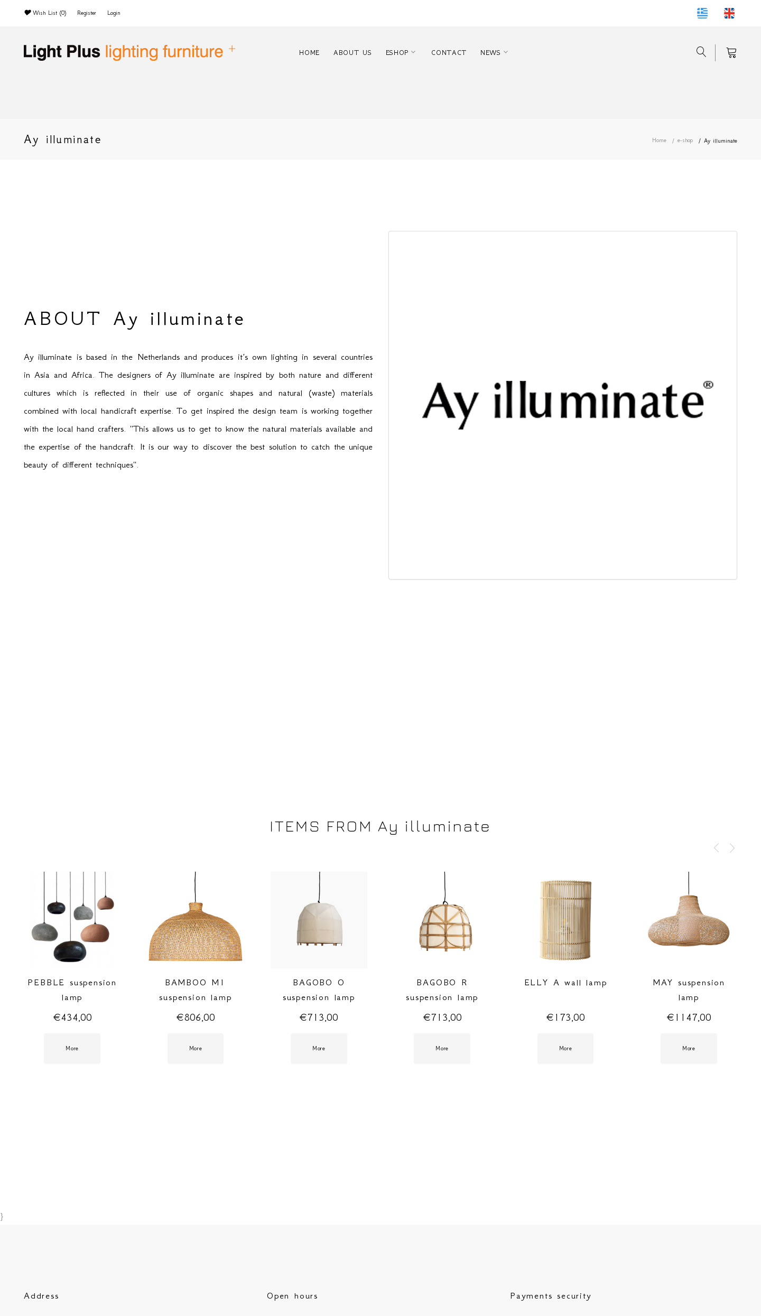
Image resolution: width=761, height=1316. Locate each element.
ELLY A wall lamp (565, 982)
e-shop (685, 140)
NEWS (490, 53)
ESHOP (397, 53)
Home (659, 140)
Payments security (551, 1295)
